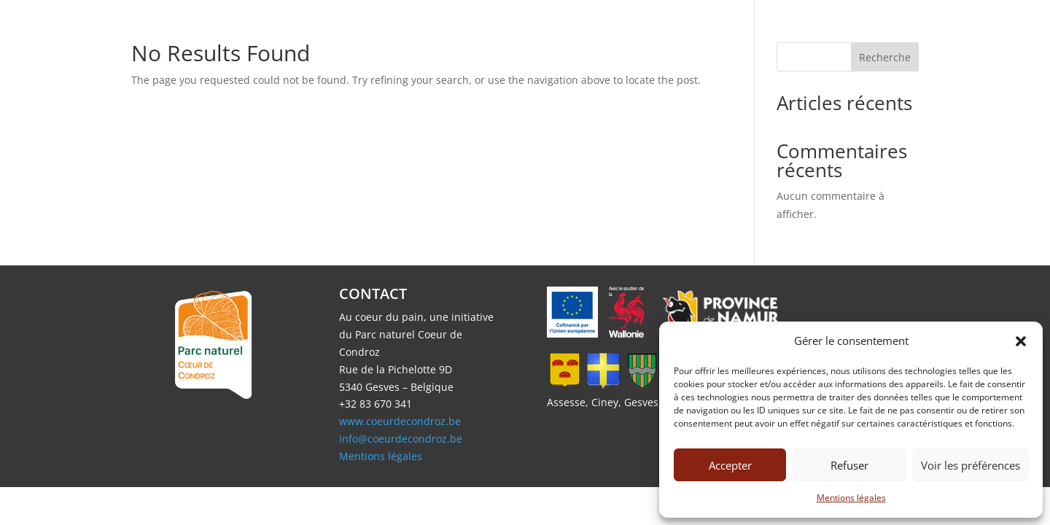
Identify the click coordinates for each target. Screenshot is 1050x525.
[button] (1021, 341)
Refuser (849, 465)
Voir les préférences (970, 465)
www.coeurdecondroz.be (400, 421)
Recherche (885, 57)
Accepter (730, 465)
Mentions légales (851, 497)
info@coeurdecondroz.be (400, 439)
